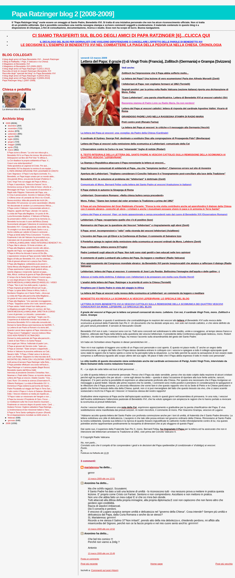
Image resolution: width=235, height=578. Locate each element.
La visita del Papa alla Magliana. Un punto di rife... (28, 213)
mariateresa (91, 467)
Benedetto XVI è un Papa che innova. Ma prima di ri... (30, 155)
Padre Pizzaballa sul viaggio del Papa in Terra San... (29, 388)
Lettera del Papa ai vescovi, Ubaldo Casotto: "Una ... (29, 378)
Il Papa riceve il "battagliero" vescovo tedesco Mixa (29, 333)
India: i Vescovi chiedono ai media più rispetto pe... (28, 394)
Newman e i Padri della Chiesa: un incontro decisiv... (29, 375)
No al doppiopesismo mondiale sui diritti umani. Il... (28, 415)
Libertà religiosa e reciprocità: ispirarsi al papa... (27, 272)
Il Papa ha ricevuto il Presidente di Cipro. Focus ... (28, 399)
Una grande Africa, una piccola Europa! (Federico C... (30, 179)
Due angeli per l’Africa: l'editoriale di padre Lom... (28, 343)
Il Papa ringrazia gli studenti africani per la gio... (27, 288)
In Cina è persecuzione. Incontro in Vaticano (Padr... (29, 195)
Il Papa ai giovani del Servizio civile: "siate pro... (27, 346)
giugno (11, 142)
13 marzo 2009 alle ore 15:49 (101, 553)
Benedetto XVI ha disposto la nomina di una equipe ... (30, 168)
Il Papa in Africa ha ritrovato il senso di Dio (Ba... (27, 253)
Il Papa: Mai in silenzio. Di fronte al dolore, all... (27, 245)
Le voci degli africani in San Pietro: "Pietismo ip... (28, 280)
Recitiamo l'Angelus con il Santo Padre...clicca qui (28, 293)
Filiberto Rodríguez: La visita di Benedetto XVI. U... (29, 383)
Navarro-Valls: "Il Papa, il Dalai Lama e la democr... (29, 354)
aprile (10, 147)
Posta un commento (90, 559)
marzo (11, 150)
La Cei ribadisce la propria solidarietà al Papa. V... (28, 160)
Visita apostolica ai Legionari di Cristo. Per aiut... (27, 166)
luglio (10, 139)
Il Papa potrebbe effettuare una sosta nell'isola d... (28, 365)
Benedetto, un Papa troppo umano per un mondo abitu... (31, 176)
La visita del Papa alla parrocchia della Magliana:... (28, 296)
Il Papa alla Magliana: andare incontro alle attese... (28, 248)
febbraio (12, 418)
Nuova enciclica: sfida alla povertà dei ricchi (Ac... (28, 200)
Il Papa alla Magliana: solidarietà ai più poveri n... (28, 264)
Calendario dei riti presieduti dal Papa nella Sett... (28, 240)
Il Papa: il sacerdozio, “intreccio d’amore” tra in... (27, 184)
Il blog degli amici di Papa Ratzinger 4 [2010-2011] (26, 75)
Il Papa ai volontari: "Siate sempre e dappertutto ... (28, 349)
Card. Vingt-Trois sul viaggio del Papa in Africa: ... (28, 182)
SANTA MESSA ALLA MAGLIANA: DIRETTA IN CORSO (31, 311)
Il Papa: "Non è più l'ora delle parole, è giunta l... (27, 285)
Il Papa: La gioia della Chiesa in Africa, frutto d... (27, 290)
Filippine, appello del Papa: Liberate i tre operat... (28, 211)
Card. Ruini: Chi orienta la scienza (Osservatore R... (29, 380)
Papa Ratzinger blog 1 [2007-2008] (18, 80)
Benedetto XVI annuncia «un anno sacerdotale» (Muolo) (31, 203)
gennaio (12, 420)
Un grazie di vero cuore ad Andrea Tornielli (25, 298)
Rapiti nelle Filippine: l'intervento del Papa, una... (28, 192)
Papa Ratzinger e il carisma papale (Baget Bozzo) (28, 367)
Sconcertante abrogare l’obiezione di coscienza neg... (30, 224)
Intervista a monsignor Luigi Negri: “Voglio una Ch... (29, 317)
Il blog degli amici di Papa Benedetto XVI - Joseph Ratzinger (30, 59)
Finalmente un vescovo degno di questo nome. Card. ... (30, 404)
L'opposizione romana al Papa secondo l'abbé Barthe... (30, 256)
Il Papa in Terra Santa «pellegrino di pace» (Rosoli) (29, 412)
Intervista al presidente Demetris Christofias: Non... (29, 373)
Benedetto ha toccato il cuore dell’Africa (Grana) (27, 221)
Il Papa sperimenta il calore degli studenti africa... (28, 269)
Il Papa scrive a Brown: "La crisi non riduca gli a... (28, 152)
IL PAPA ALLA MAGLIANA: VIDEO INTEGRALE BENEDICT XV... (35, 243)
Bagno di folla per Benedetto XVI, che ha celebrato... (29, 259)
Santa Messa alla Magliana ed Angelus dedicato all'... (30, 267)
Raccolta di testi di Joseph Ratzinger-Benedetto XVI (26, 71)
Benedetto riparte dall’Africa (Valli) (21, 370)
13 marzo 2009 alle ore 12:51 (101, 478)
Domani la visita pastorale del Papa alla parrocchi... (29, 338)
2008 (8, 423)
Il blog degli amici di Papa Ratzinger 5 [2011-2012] (26, 68)
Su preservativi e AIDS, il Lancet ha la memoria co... (29, 219)
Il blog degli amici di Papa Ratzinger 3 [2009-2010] (26, 78)
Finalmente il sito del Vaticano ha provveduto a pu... (29, 237)
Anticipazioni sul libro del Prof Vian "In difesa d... (27, 158)
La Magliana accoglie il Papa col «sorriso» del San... (29, 309)
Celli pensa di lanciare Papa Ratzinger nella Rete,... (29, 362)
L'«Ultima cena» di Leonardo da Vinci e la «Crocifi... (29, 198)
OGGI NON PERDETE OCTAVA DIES (23, 335)
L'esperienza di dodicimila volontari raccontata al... (28, 319)
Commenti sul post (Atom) (104, 570)
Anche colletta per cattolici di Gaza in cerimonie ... (28, 232)
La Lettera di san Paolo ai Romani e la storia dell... (28, 327)
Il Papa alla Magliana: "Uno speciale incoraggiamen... (30, 301)
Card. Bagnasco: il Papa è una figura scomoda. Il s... (29, 174)
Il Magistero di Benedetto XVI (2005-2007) (22, 66)
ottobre (11, 131)
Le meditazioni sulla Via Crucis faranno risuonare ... (29, 402)
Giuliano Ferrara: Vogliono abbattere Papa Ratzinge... (30, 407)
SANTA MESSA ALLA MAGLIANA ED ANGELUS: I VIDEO (32, 282)
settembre (13, 134)
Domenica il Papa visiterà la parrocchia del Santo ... (29, 386)
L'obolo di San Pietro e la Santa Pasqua (24, 341)
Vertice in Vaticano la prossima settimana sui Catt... (29, 351)
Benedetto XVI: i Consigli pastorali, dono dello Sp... (29, 227)
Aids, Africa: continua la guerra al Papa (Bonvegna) (29, 274)
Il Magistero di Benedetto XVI (16, 64)
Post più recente (89, 563)
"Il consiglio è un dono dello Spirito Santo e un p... (28, 229)
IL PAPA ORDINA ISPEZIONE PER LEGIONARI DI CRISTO (32, 171)
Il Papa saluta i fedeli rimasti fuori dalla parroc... (27, 306)
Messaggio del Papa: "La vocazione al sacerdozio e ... (30, 190)
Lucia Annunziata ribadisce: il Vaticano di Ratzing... (29, 216)
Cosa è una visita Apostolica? (19, 163)
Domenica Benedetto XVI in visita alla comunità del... (29, 322)
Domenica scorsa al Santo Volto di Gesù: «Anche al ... (30, 187)
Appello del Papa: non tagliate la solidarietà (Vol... (28, 251)
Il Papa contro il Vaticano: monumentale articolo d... (29, 208)
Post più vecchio (224, 563)
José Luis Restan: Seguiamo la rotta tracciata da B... (29, 357)
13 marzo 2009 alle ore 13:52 (101, 529)
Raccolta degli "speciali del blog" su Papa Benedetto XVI (29, 73)
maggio (11, 144)
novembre (13, 128)
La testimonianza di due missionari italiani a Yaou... (29, 410)
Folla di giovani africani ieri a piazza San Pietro (27, 261)
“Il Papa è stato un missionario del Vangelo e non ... (29, 396)
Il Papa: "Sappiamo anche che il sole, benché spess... (30, 303)
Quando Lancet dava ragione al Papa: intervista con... (30, 330)
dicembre (12, 126)
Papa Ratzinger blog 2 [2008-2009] (63, 14)
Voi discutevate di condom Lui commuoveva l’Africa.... (30, 206)
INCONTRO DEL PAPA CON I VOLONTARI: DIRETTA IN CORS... (35, 359)
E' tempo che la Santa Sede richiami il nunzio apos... (29, 277)
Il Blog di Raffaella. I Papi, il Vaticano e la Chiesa (25, 61)
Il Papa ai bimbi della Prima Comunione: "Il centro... (29, 235)
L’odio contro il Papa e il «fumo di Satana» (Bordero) (29, 391)
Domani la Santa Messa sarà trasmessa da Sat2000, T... (31, 325)
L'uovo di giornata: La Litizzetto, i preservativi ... (27, 314)
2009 (8, 123)
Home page (157, 563)
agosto (11, 136)
